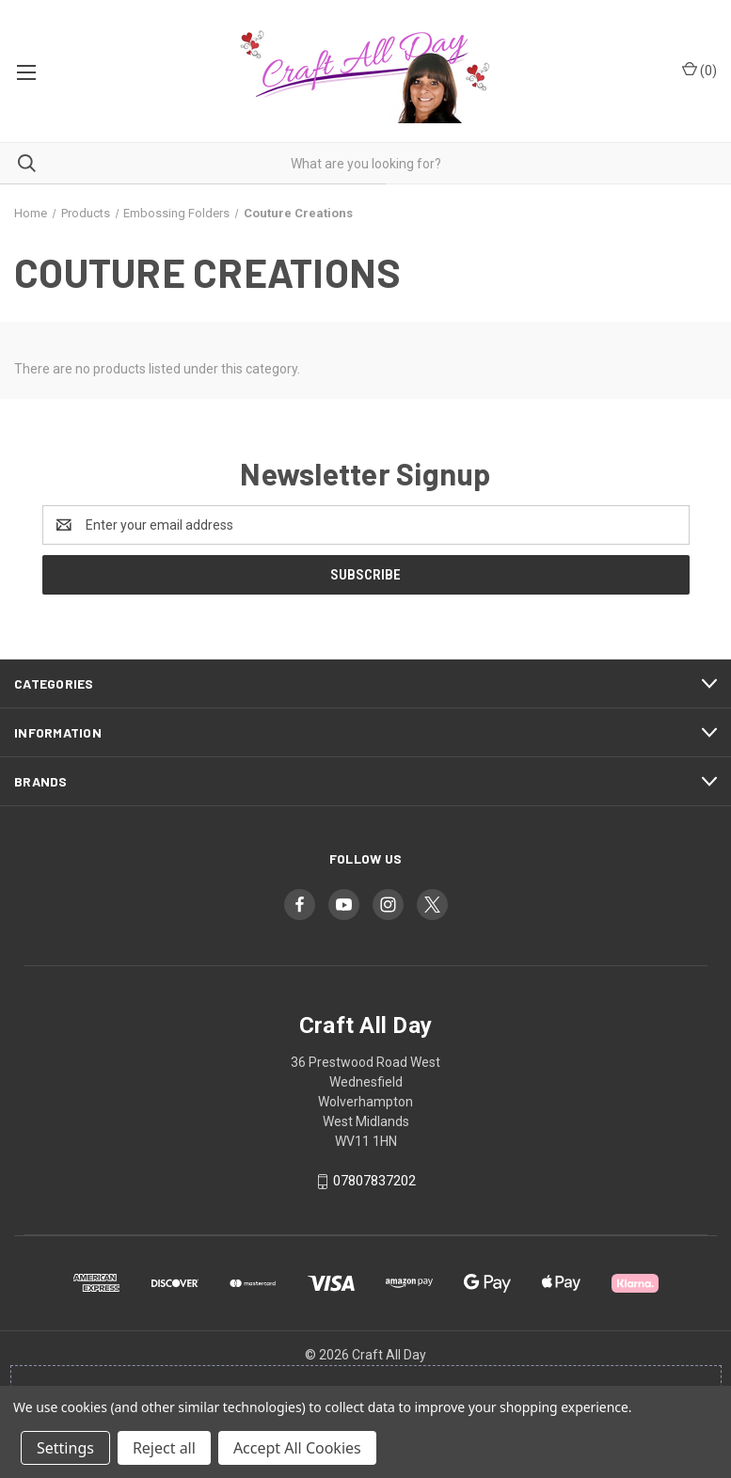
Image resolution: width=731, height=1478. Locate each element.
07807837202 (374, 1180)
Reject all (164, 1448)
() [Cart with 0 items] (699, 69)
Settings (65, 1448)
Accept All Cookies (297, 1448)
